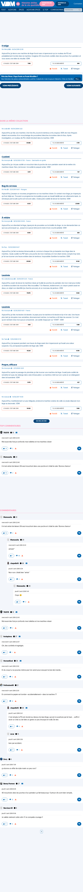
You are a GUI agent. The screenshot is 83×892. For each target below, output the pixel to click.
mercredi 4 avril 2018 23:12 (10, 666)
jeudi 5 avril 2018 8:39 (9, 789)
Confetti (6, 157)
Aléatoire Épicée (33, 10)
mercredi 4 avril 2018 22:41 (17, 545)
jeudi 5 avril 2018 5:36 (16, 739)
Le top (45, 10)
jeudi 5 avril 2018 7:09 (9, 765)
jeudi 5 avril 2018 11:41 (22, 591)
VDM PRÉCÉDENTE (10, 86)
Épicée (21, 10)
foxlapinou (7, 637)
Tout (3, 10)
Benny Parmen (9, 784)
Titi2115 (6, 433)
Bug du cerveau (9, 186)
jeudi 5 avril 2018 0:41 (15, 713)
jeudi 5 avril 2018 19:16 (9, 813)
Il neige (5, 46)
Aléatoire (12, 10)
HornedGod (8, 661)
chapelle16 (14, 563)
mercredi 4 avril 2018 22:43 (10, 438)
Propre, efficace (9, 365)
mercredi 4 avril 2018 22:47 (10, 642)
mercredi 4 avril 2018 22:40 (11, 462)
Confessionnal (57, 10)
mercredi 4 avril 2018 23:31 (10, 691)
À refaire (6, 218)
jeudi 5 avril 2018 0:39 (16, 569)
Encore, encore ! (41, 421)
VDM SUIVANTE (73, 86)
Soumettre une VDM (47, 3)
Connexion (78, 4)
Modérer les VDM (62, 3)
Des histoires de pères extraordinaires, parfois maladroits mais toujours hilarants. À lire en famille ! (41, 78)
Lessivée (6, 275)
